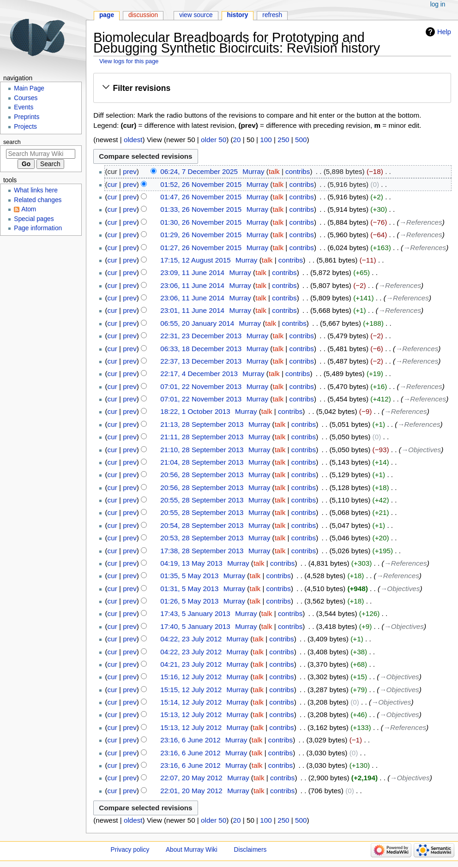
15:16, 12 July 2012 (191, 677)
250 (283, 140)
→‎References (420, 222)
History (237, 15)
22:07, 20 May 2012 (191, 778)
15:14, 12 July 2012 (191, 702)
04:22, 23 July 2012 (191, 639)
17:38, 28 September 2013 (201, 551)
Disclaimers (250, 849)
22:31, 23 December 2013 (200, 336)
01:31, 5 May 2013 (189, 588)
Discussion (143, 15)
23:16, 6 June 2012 (190, 740)
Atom (28, 209)
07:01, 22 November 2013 (200, 386)
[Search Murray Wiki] (40, 154)
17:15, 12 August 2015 (195, 260)
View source (196, 15)
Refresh (272, 15)
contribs (297, 171)
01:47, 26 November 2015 (200, 197)
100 (265, 140)
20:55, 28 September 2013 (201, 500)
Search (12, 142)
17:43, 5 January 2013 (195, 613)
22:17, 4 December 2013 (199, 373)
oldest (133, 140)
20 (237, 140)
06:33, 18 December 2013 (200, 349)
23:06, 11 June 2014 (192, 285)
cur (112, 184)
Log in (438, 4)
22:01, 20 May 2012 (191, 791)
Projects (25, 126)
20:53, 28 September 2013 (201, 538)
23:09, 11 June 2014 (192, 272)
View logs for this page (129, 61)
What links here (36, 190)
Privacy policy (130, 849)
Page (106, 15)
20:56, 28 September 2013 (201, 474)
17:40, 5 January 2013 (195, 626)
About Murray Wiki (191, 849)
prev (130, 171)
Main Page (29, 88)
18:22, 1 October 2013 (195, 411)
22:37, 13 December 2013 (200, 361)
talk (274, 171)
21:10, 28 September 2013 (201, 450)
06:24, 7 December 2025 (199, 171)
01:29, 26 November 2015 (200, 235)
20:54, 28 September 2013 (201, 525)
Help (444, 32)
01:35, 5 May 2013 (189, 576)
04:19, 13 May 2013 (191, 563)
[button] (272, 88)
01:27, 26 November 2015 (200, 247)
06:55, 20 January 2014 (197, 323)
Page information (38, 228)
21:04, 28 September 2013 (201, 462)
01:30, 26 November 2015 (200, 222)
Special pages (34, 218)
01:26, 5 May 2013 (189, 601)
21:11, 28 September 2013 (201, 437)
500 (301, 140)
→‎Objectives (421, 450)
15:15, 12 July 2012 (191, 690)
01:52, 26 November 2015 (200, 184)
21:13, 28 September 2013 (201, 424)
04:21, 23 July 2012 (191, 664)
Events (23, 107)
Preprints (26, 117)
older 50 (213, 140)
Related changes (37, 200)
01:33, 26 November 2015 (200, 209)
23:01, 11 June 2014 (192, 310)
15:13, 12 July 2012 (191, 714)
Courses (25, 98)
